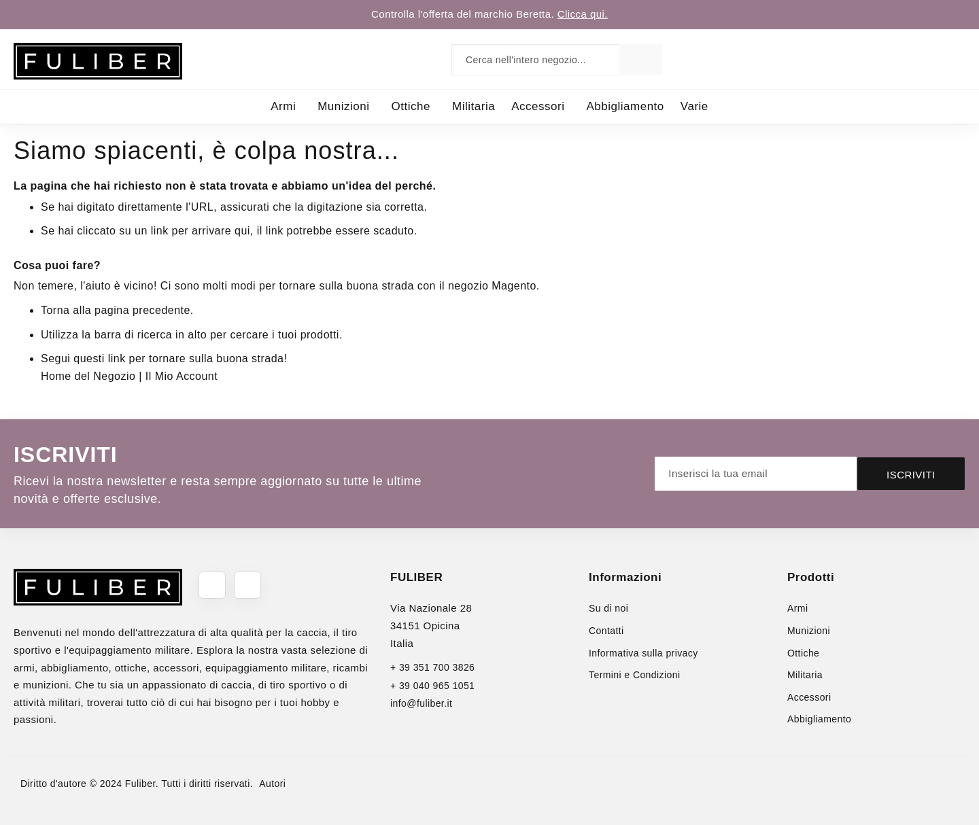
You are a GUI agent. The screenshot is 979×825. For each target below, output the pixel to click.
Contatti (606, 630)
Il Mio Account (181, 376)
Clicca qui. (582, 14)
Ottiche (803, 653)
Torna (55, 310)
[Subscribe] (911, 474)
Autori (272, 783)
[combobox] (538, 59)
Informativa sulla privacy (643, 653)
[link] (927, 59)
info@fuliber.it (421, 703)
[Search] (640, 59)
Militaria (805, 674)
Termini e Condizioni (634, 674)
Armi (797, 608)
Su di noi (608, 608)
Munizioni (808, 630)
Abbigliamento (819, 719)
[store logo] (98, 61)
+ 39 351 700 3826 (432, 667)
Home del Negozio (88, 376)
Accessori (809, 697)
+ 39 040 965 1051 (432, 685)
